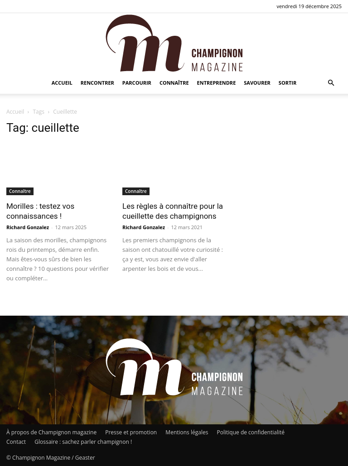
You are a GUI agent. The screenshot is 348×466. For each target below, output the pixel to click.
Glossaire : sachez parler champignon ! (83, 442)
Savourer (257, 82)
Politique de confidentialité (251, 432)
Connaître (174, 82)
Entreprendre (216, 82)
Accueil (62, 82)
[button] (331, 83)
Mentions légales (186, 432)
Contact (16, 442)
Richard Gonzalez (27, 227)
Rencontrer (97, 82)
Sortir (287, 82)
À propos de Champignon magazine (51, 432)
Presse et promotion (131, 432)
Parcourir (136, 82)
